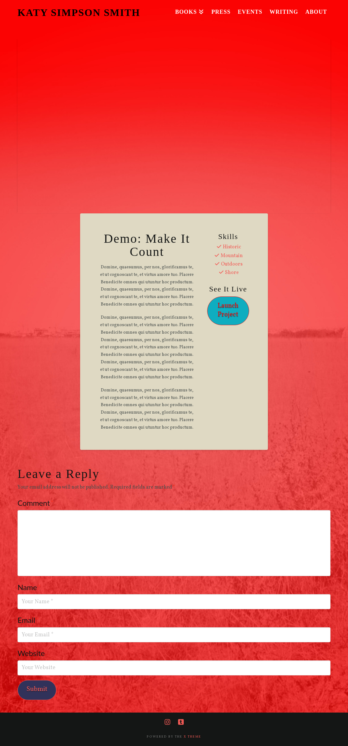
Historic (232, 247)
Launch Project (228, 310)
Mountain (232, 255)
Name (29, 587)
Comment (36, 502)
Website (31, 653)
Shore (232, 272)
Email (28, 619)
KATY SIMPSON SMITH (79, 12)
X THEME (192, 736)
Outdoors (232, 264)
